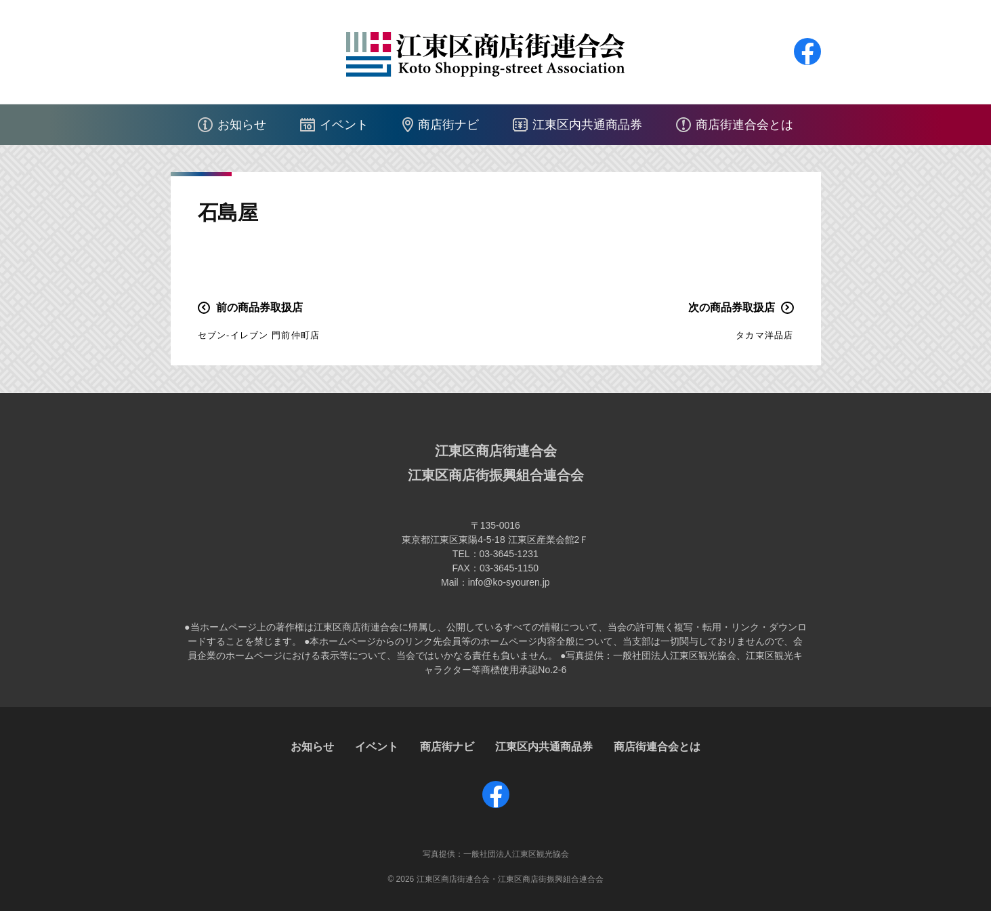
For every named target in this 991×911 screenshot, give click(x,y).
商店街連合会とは (744, 124)
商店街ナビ (448, 124)
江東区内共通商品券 (587, 124)
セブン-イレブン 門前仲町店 (259, 335)
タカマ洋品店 (764, 335)
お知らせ (241, 124)
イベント (344, 124)
